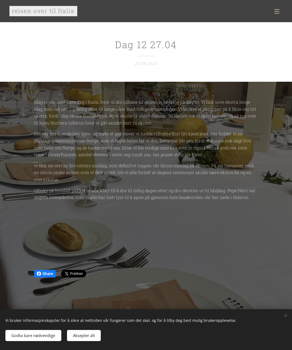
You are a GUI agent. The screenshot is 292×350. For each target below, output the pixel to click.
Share (45, 274)
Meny (276, 11)
